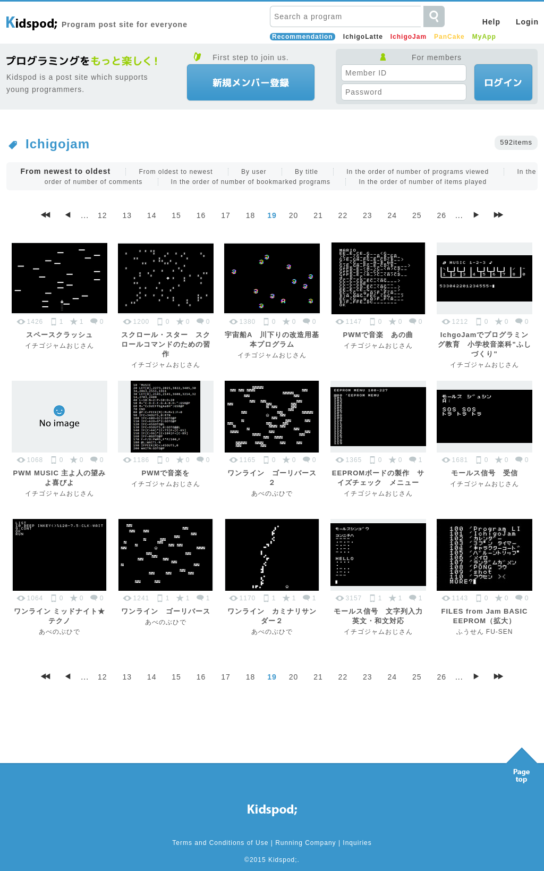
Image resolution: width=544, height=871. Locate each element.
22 (343, 215)
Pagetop (522, 762)
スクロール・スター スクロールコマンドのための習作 (165, 344)
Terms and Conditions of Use (220, 843)
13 (127, 215)
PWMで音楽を (166, 473)
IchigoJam (408, 36)
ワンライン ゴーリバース (165, 611)
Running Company (305, 843)
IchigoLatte (363, 36)
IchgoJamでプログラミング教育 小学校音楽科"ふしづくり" (484, 344)
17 (226, 215)
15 (176, 215)
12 (102, 215)
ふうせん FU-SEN (484, 631)
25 (417, 215)
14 (152, 215)
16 (201, 215)
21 (318, 215)
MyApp (484, 36)
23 (367, 215)
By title (306, 171)
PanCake (449, 36)
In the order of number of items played (423, 182)
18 (251, 215)
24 (392, 215)
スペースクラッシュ (59, 335)
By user (254, 171)
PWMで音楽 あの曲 (378, 335)
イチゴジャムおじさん (59, 345)
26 (441, 215)
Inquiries (357, 843)
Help (491, 22)
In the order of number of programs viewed (417, 171)
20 (294, 215)
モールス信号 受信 (484, 473)
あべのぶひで (272, 493)
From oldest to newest (175, 171)
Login (527, 22)
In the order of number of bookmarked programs (250, 182)
